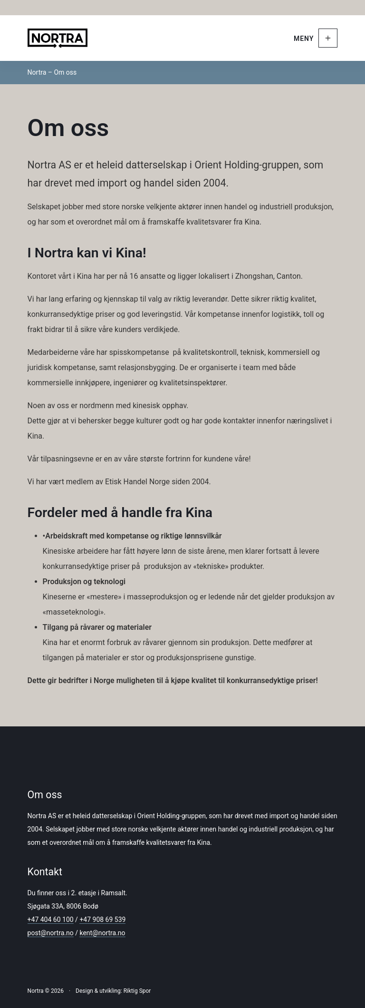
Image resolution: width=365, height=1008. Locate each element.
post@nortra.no (51, 933)
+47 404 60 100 (51, 919)
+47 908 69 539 (102, 919)
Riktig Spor (137, 991)
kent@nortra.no (102, 933)
